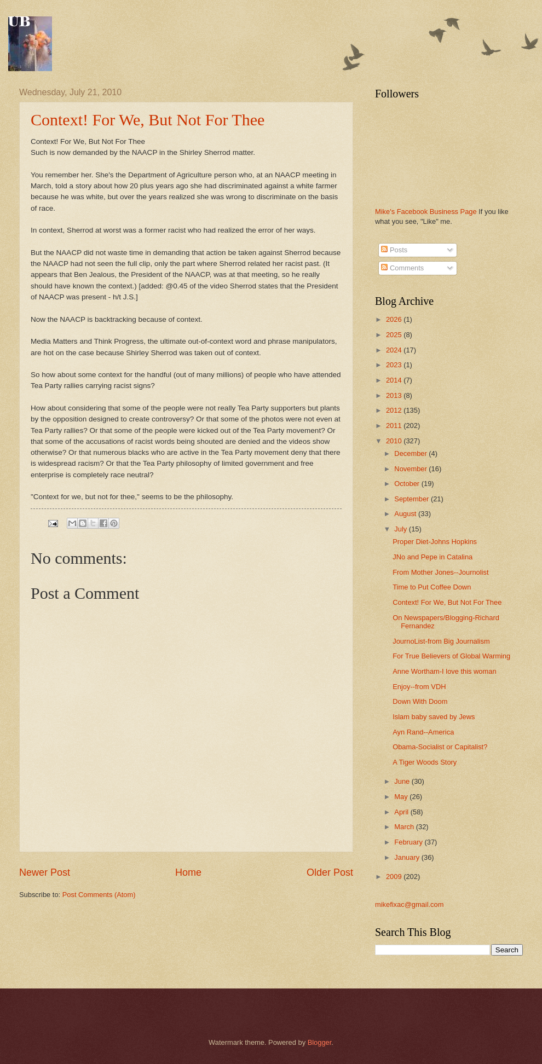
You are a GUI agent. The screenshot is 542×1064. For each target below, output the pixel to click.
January (407, 857)
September (412, 499)
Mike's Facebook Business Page (426, 211)
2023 (394, 365)
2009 (394, 876)
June (403, 781)
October (407, 483)
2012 (394, 410)
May (402, 797)
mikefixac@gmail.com (409, 904)
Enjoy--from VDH (419, 687)
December (411, 453)
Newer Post (44, 872)
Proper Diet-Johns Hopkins (435, 541)
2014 (394, 380)
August (406, 514)
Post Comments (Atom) (99, 894)
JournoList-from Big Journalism (441, 641)
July (401, 529)
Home (188, 872)
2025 (394, 335)
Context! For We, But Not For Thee (147, 120)
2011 (394, 425)
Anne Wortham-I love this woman (444, 671)
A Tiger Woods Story (425, 762)
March (405, 827)
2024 (394, 350)
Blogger (320, 1042)
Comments (402, 268)
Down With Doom (420, 701)
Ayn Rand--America (423, 732)
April (402, 812)
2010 (394, 441)
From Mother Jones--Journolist (440, 572)
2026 (394, 319)
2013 (394, 395)
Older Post (330, 872)
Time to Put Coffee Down (432, 587)
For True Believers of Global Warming (451, 656)
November (411, 469)
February (409, 842)
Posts (394, 250)
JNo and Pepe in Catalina (432, 557)
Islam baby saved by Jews (434, 717)
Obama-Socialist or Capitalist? (440, 747)
